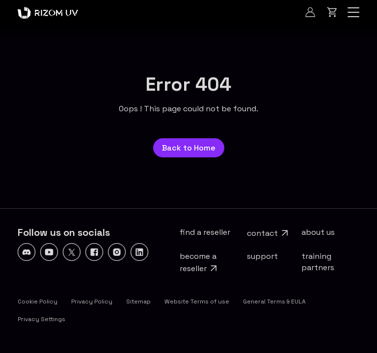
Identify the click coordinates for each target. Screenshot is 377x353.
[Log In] (310, 12)
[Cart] (332, 12)
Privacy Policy (91, 301)
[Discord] (26, 252)
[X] (72, 252)
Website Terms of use (196, 301)
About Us (318, 232)
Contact (262, 233)
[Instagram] (117, 252)
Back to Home (188, 148)
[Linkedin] (139, 252)
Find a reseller (205, 232)
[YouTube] (49, 252)
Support (262, 256)
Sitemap (138, 301)
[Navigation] (353, 12)
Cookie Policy (37, 301)
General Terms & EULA (274, 301)
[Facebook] (94, 252)
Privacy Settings (41, 319)
